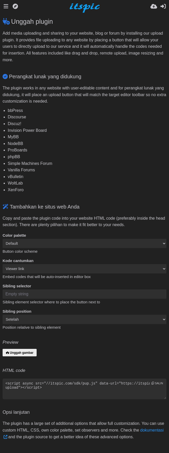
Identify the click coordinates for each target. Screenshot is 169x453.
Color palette (14, 235)
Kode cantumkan (18, 261)
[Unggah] (153, 6)
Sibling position (17, 311)
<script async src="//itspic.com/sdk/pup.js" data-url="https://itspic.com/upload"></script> (84, 389)
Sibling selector (17, 286)
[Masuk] (163, 6)
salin (157, 383)
